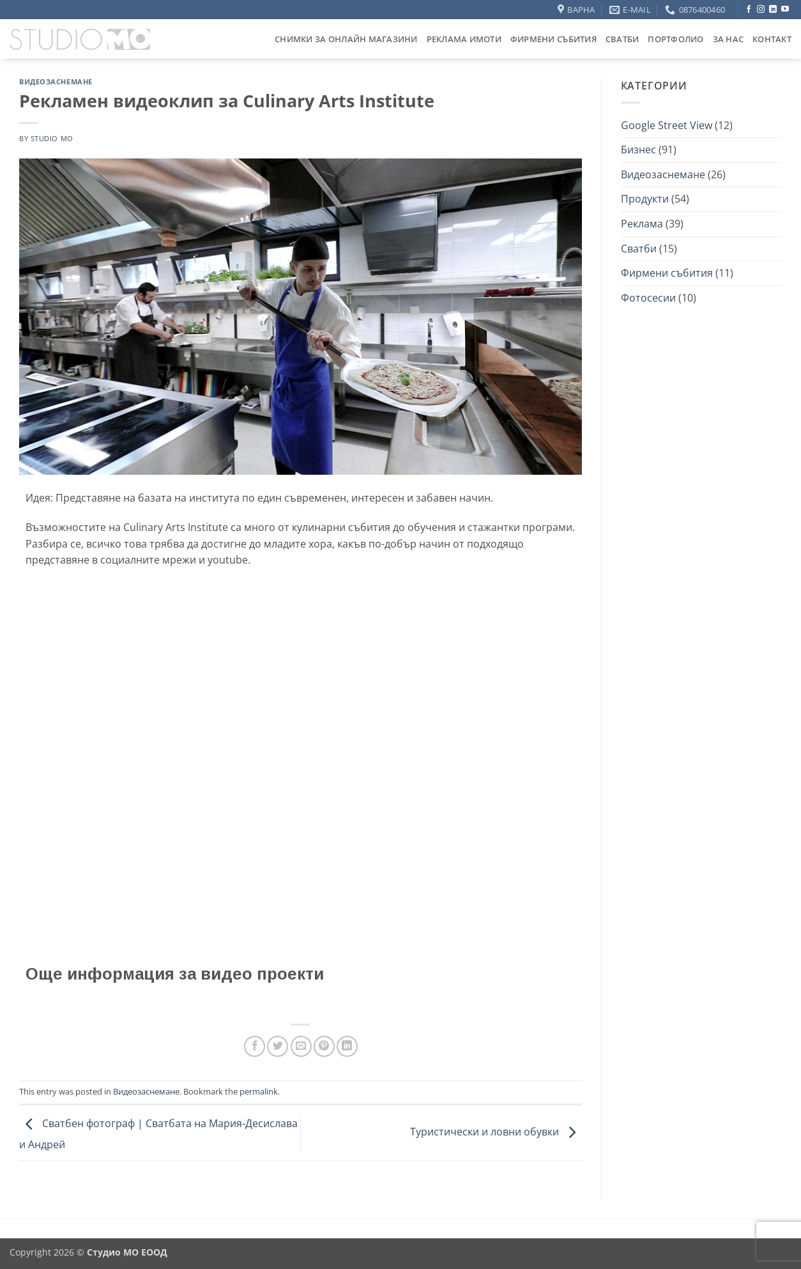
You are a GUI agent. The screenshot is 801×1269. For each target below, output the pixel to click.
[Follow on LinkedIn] (773, 9)
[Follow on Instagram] (761, 9)
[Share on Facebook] (254, 1046)
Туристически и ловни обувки (496, 1132)
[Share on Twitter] (277, 1046)
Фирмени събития (553, 39)
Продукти (645, 199)
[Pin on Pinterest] (324, 1046)
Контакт (771, 39)
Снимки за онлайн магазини (346, 39)
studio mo (52, 138)
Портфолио (675, 39)
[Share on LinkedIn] (347, 1046)
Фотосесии (648, 298)
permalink (259, 1091)
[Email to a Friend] (301, 1046)
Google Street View (666, 125)
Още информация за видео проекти (175, 974)
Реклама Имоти (464, 39)
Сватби (622, 39)
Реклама (642, 224)
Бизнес (638, 149)
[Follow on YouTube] (785, 9)
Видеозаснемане (56, 81)
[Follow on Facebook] (748, 9)
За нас (728, 39)
